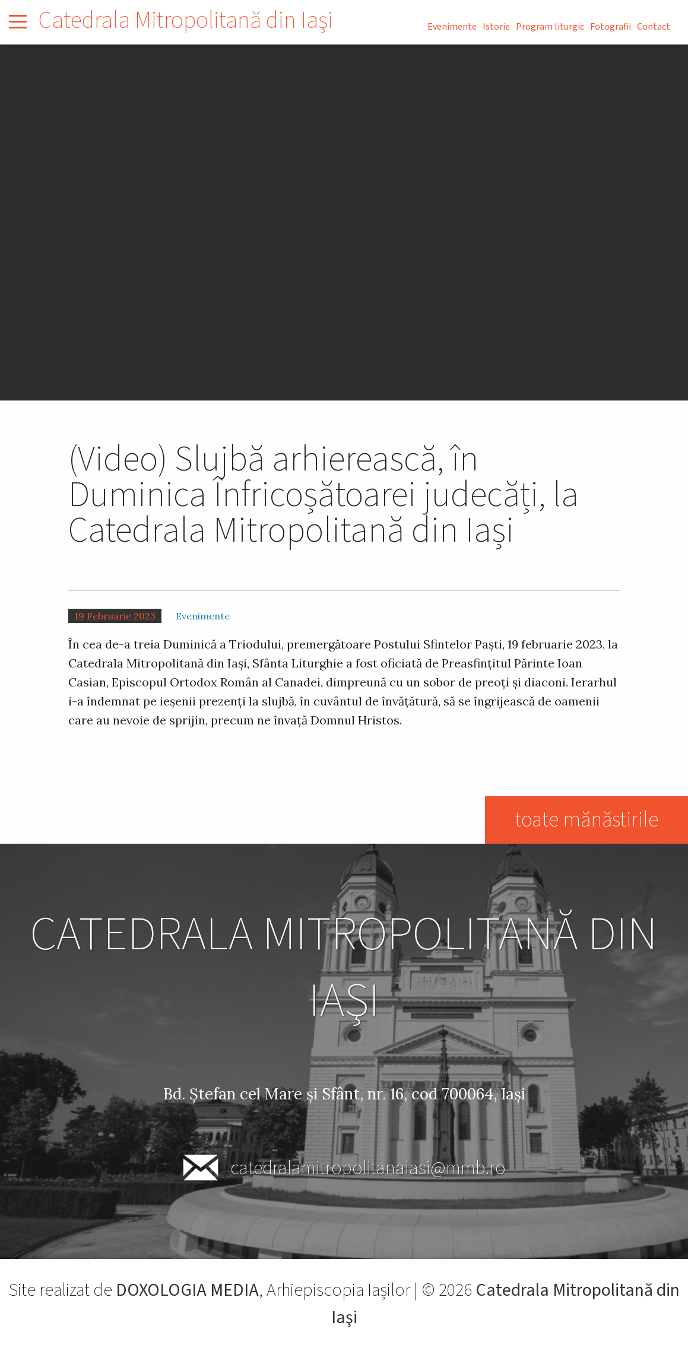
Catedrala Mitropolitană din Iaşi (186, 20)
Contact (653, 26)
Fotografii (610, 26)
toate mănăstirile (585, 820)
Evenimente (452, 26)
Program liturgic (550, 26)
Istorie (496, 26)
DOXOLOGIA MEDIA (187, 1290)
